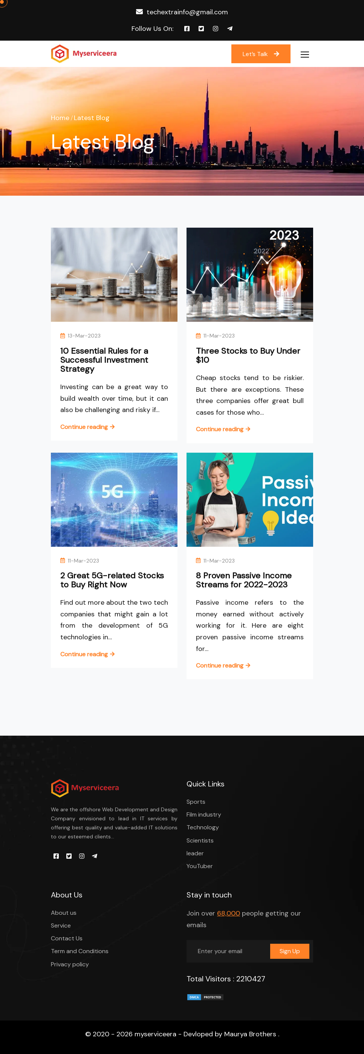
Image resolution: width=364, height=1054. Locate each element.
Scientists (200, 840)
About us (63, 913)
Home (60, 117)
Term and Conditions (80, 951)
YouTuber (200, 866)
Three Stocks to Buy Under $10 (248, 355)
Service (61, 925)
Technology (203, 827)
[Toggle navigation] (305, 54)
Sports (196, 802)
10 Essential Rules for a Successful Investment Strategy (104, 359)
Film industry (204, 814)
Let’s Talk (261, 54)
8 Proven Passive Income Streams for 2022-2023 (244, 580)
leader (195, 853)
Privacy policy (70, 964)
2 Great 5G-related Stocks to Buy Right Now (112, 580)
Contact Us (67, 938)
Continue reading (84, 427)
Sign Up (290, 951)
